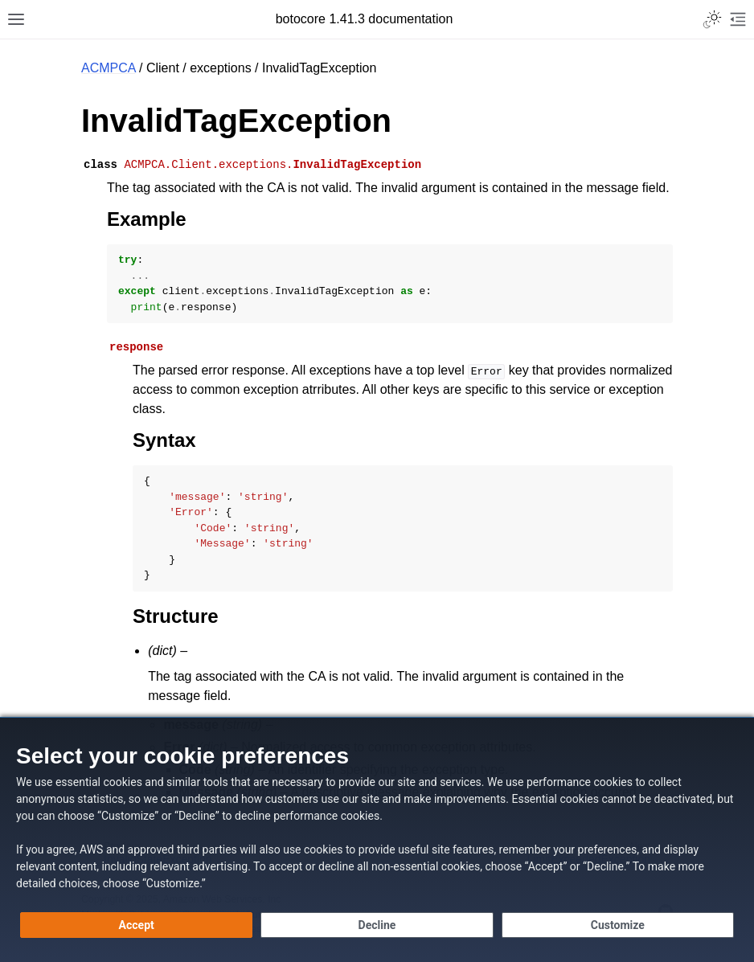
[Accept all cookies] (136, 925)
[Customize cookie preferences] (618, 925)
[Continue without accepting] (376, 925)
